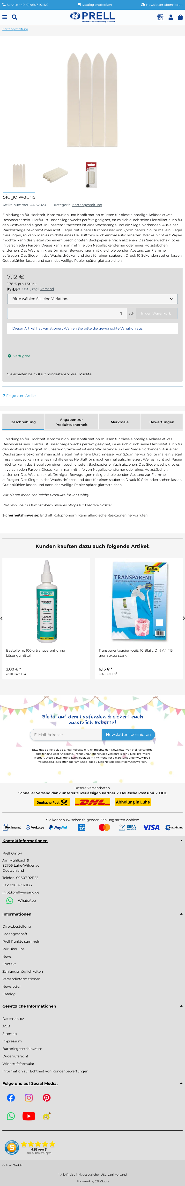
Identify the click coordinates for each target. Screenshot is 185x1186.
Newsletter (11, 986)
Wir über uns (13, 949)
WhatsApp (27, 900)
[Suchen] (14, 17)
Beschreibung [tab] (23, 422)
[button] (171, 17)
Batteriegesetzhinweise (22, 1049)
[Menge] (67, 313)
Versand (121, 1174)
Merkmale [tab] (120, 422)
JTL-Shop (102, 1181)
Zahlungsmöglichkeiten (22, 971)
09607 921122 (27, 878)
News (7, 956)
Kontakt (9, 964)
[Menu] (4, 17)
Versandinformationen (21, 979)
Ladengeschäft (14, 934)
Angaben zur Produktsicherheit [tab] (71, 422)
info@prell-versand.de (20, 892)
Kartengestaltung (87, 205)
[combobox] (92, 299)
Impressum (12, 1041)
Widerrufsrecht (15, 1056)
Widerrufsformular (18, 1064)
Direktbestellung (16, 926)
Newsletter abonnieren (128, 734)
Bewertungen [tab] (161, 422)
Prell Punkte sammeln (21, 941)
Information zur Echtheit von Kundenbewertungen (45, 1071)
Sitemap (9, 1034)
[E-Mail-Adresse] (66, 734)
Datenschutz (13, 1019)
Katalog (9, 994)
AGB (6, 1026)
